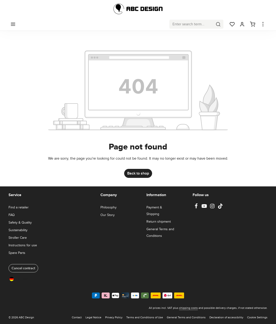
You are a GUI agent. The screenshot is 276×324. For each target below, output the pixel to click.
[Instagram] (213, 207)
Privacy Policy (113, 317)
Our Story (107, 214)
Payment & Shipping (154, 210)
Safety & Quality (20, 222)
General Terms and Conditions (160, 232)
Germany (19, 278)
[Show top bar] (262, 24)
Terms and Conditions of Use (144, 317)
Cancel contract (23, 268)
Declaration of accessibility (226, 317)
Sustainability (18, 230)
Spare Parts (17, 252)
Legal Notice (93, 317)
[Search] (218, 24)
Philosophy (108, 207)
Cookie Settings (257, 317)
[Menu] (13, 24)
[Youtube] (205, 207)
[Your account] (242, 24)
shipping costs (188, 308)
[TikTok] (220, 207)
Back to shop (138, 173)
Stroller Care (18, 237)
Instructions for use (23, 245)
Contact (77, 317)
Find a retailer (19, 207)
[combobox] (191, 24)
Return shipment (158, 221)
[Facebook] (197, 207)
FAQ (12, 214)
